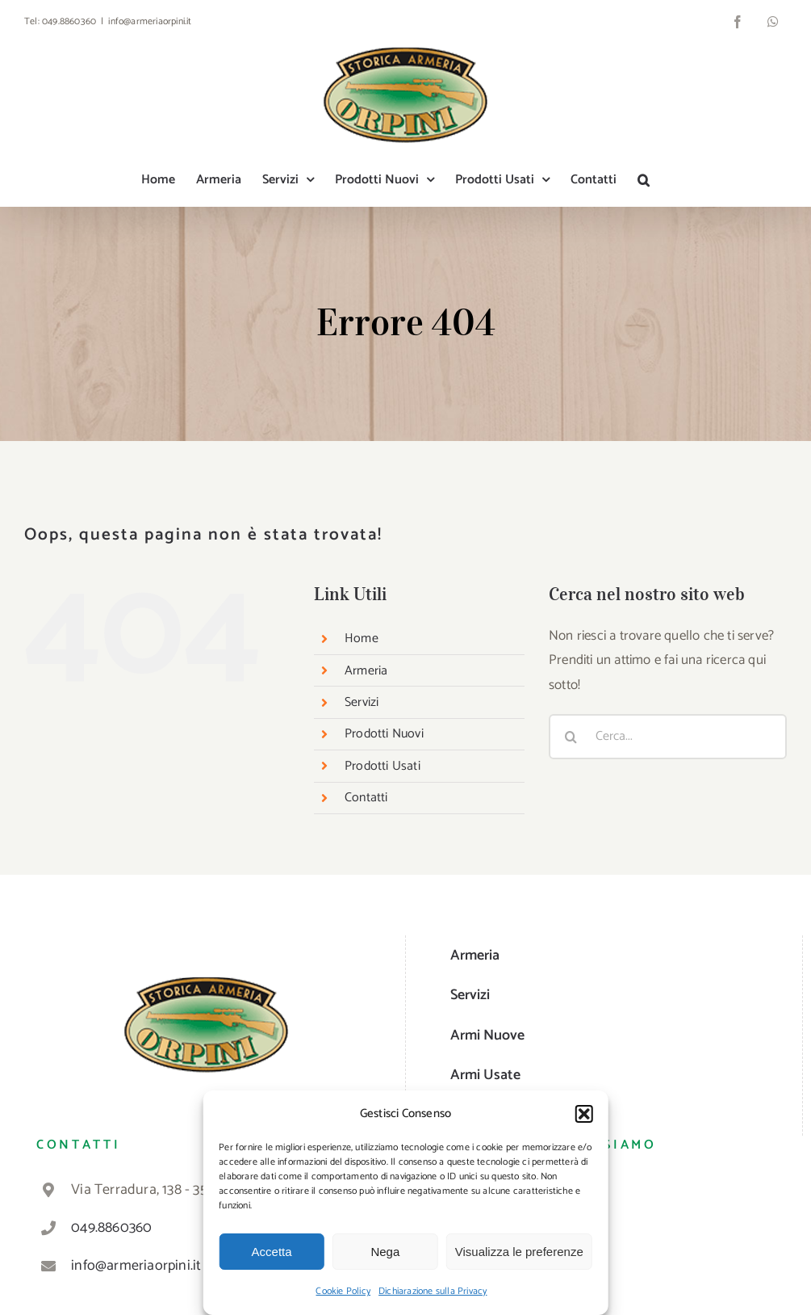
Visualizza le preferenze (519, 1251)
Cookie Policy (343, 1291)
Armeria (366, 671)
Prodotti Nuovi (384, 734)
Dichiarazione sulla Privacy (432, 1291)
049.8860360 (69, 21)
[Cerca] (571, 736)
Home (361, 638)
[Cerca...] (668, 736)
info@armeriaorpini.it (149, 21)
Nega (384, 1251)
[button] (584, 1114)
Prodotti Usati (382, 766)
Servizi (361, 702)
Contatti (366, 798)
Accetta (272, 1251)
